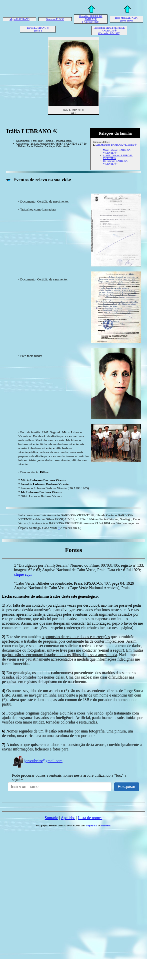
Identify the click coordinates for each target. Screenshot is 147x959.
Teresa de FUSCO (55, 19)
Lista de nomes (90, 818)
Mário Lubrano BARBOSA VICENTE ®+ (117, 151)
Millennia (106, 825)
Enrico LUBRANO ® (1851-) (38, 29)
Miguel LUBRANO (20, 19)
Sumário (51, 818)
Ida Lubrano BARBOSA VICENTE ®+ (115, 162)
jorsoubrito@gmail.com (37, 761)
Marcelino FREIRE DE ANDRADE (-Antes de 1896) (90, 19)
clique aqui (23, 574)
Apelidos (68, 818)
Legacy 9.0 (91, 825)
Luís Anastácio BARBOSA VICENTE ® (116, 144)
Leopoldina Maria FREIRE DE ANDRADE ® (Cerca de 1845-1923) (109, 30)
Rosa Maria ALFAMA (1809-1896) (126, 19)
